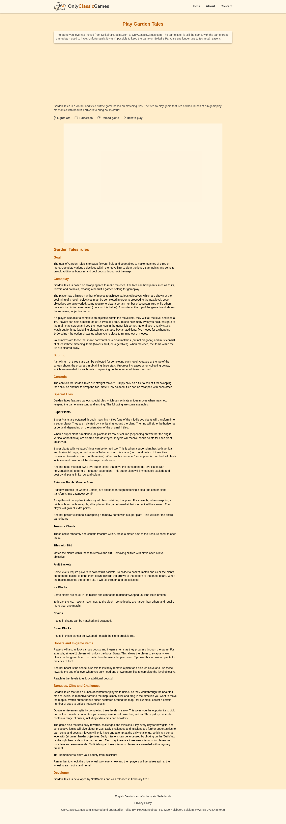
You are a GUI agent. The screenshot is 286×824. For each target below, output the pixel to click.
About (210, 6)
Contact (226, 6)
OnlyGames (88, 6)
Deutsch (130, 796)
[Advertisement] (143, 73)
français (151, 796)
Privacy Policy (143, 803)
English (119, 796)
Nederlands (164, 796)
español (141, 796)
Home (195, 6)
